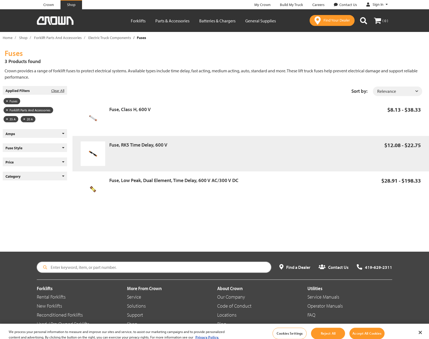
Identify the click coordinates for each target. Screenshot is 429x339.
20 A (28, 119)
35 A (11, 119)
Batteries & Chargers (217, 20)
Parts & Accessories (172, 20)
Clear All (57, 90)
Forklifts (138, 20)
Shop (23, 37)
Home (8, 37)
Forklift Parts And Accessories (58, 37)
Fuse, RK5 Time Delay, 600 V (138, 145)
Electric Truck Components (109, 37)
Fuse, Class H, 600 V (130, 109)
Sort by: (359, 91)
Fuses (11, 101)
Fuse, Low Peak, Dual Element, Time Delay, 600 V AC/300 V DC (173, 180)
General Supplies (260, 20)
